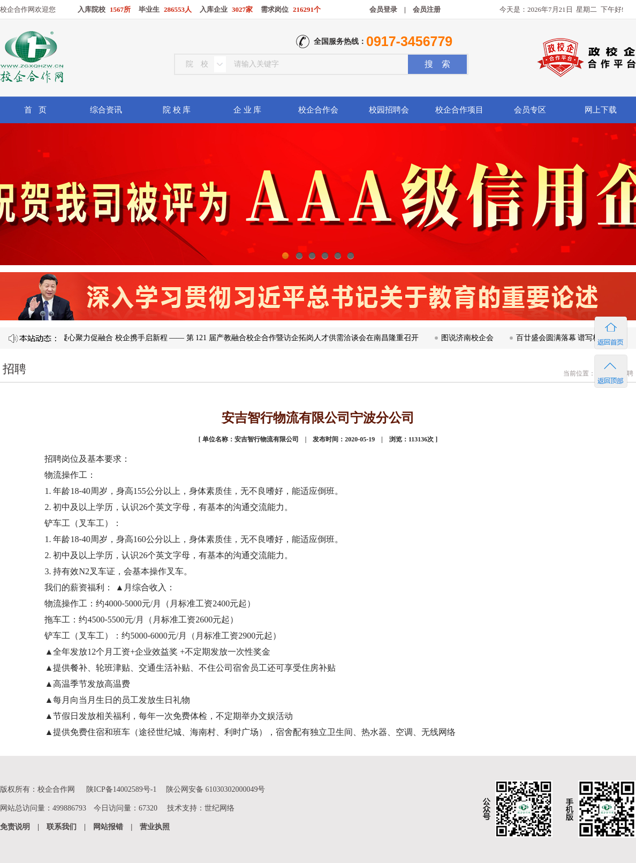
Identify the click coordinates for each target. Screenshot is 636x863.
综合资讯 (106, 110)
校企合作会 (318, 110)
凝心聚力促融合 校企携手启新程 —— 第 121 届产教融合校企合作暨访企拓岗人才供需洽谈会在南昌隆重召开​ (242, 338)
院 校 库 (177, 110)
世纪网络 (219, 808)
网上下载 (601, 110)
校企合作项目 (459, 110)
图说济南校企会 (469, 338)
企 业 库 (247, 110)
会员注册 (427, 9)
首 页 (35, 110)
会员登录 (383, 9)
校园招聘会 (389, 110)
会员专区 (530, 110)
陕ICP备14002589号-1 (121, 789)
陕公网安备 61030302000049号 (216, 789)
